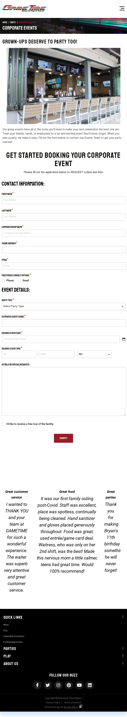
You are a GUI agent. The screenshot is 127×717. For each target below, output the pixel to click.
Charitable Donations (13, 636)
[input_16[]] (94, 354)
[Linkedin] (90, 685)
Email (5, 259)
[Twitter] (48, 685)
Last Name (7, 210)
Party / (14, 22)
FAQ (5, 630)
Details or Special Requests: (16, 364)
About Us (11, 663)
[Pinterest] (69, 685)
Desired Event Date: (12, 333)
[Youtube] (79, 685)
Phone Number (9, 243)
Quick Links (13, 617)
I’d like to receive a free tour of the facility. (30, 423)
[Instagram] (58, 685)
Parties (10, 648)
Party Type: (8, 300)
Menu (6, 624)
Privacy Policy (53, 702)
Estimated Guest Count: (14, 316)
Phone (9, 280)
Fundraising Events (12, 641)
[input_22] (63, 306)
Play (7, 656)
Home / (6, 22)
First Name (8, 194)
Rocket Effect (71, 707)
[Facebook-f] (37, 685)
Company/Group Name (13, 227)
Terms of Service (72, 702)
